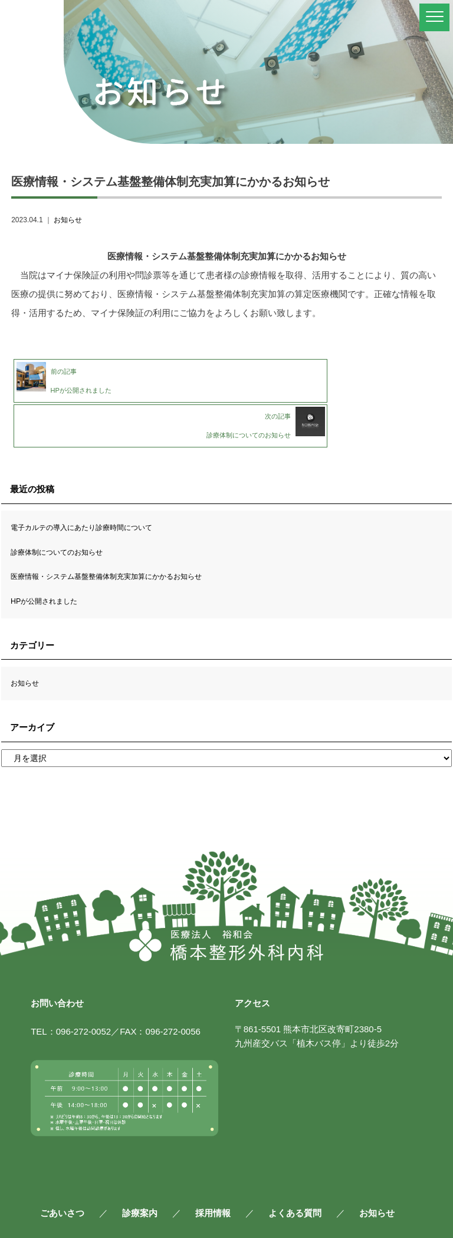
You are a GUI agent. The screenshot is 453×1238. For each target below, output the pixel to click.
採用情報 (213, 1166)
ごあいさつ (62, 1166)
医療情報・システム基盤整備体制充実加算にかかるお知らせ (122, 529)
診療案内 (139, 1166)
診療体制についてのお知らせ (64, 505)
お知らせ (68, 220)
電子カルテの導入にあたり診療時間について (93, 480)
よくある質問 (294, 1166)
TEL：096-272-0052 (71, 985)
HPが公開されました (49, 553)
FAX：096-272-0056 (160, 985)
